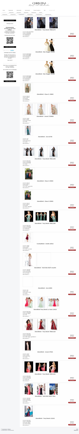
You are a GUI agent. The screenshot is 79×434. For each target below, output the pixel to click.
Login (77, 429)
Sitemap (9, 429)
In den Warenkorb (72, 100)
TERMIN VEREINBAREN (9, 20)
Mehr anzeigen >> (26, 36)
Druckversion (4, 429)
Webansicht (76, 430)
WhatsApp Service (10, 23)
